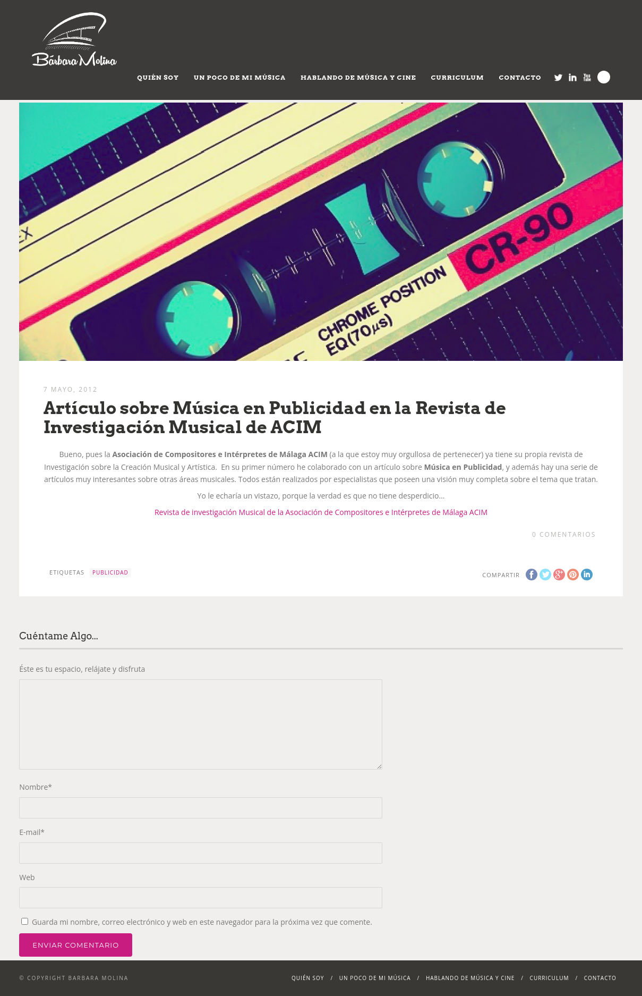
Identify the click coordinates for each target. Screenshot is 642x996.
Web (27, 877)
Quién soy (158, 77)
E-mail (32, 832)
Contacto (520, 77)
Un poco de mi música (240, 77)
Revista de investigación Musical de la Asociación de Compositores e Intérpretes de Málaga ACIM (321, 512)
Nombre (35, 787)
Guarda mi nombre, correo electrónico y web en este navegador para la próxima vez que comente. (202, 922)
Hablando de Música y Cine (358, 77)
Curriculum (457, 77)
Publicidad (110, 572)
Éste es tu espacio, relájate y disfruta (82, 669)
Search (603, 77)
